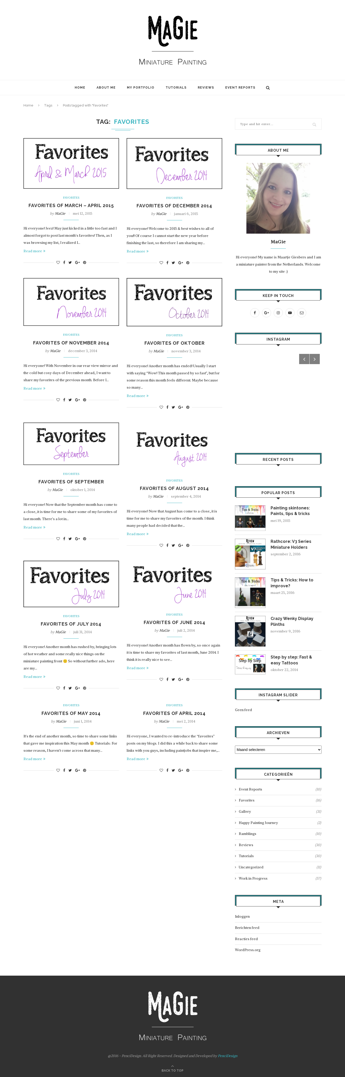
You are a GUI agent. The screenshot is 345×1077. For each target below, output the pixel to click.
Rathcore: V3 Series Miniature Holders (291, 544)
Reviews (206, 87)
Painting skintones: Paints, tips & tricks (290, 511)
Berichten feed (247, 927)
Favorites (71, 197)
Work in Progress (280, 878)
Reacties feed (246, 939)
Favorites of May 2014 (71, 713)
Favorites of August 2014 (174, 488)
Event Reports (240, 87)
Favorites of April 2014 (174, 713)
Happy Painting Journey (280, 822)
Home (80, 87)
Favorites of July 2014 (71, 624)
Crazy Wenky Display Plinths (292, 621)
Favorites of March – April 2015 (71, 205)
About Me (106, 87)
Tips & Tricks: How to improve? (292, 583)
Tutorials (176, 87)
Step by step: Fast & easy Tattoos (291, 660)
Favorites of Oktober (174, 343)
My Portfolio (140, 87)
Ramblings (280, 833)
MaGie (60, 213)
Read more (34, 251)
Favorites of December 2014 (174, 205)
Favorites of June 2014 (174, 622)
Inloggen (242, 916)
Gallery (280, 811)
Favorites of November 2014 (71, 342)
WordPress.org (247, 950)
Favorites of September (71, 481)
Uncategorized (280, 867)
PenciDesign (227, 1056)
